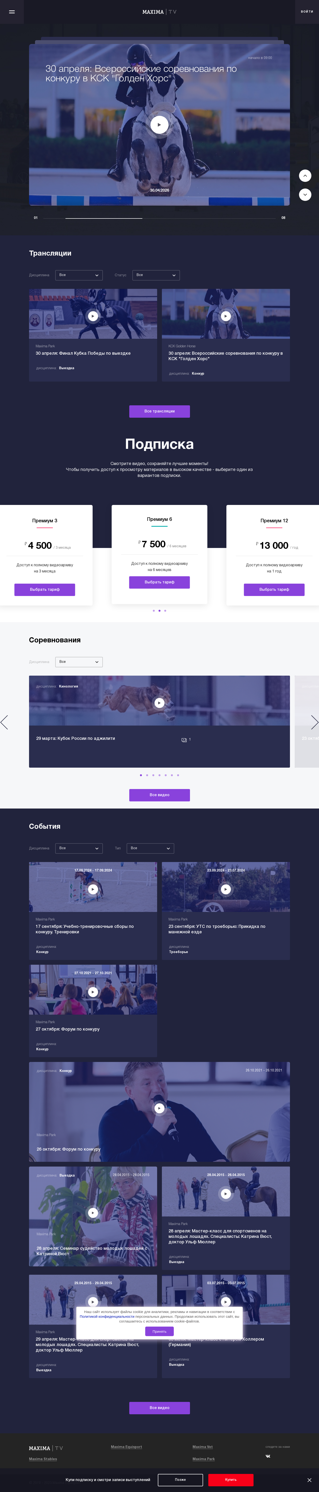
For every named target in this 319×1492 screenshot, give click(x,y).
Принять (160, 1331)
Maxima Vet (203, 1447)
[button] (154, 611)
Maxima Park (204, 1459)
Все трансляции (160, 411)
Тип (118, 848)
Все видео (159, 795)
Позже (180, 1480)
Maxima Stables (43, 1459)
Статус (120, 275)
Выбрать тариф (45, 589)
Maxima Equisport (126, 1447)
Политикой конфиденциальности (107, 1317)
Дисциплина (39, 275)
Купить (231, 1480)
